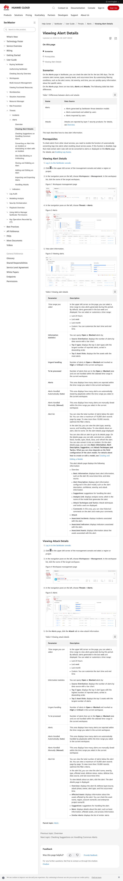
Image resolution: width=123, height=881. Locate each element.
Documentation (78, 8)
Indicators (16, 189)
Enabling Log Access (63, 152)
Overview (18, 124)
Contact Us (63, 8)
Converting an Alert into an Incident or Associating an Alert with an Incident (25, 147)
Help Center (46, 24)
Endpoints (11, 277)
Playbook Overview (17, 208)
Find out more (96, 877)
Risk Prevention (15, 106)
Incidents (15, 115)
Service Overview (14, 46)
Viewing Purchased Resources (21, 87)
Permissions (12, 281)
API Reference (13, 231)
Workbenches (15, 92)
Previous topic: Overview (51, 833)
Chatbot (46, 864)
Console (91, 8)
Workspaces (14, 78)
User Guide (12, 60)
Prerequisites (50, 57)
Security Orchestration (18, 203)
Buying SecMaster (16, 64)
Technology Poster (15, 41)
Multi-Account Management (21, 83)
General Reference (15, 253)
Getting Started (13, 55)
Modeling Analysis (17, 198)
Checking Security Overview (20, 74)
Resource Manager (17, 101)
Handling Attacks (22, 185)
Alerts (14, 120)
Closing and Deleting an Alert (24, 164)
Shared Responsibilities (17, 263)
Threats (12, 111)
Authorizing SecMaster (18, 69)
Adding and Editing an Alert (24, 171)
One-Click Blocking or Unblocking (23, 157)
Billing (9, 50)
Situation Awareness (17, 97)
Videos (10, 245)
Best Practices (13, 227)
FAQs (9, 236)
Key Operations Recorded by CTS (21, 220)
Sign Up (113, 8)
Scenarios (49, 51)
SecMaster (58, 24)
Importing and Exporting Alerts (25, 178)
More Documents (14, 240)
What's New (12, 37)
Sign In (101, 8)
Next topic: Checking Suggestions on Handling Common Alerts (68, 837)
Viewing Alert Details (24, 129)
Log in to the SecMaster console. (58, 163)
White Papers (13, 272)
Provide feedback (90, 855)
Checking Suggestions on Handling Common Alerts (25, 136)
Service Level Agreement (18, 267)
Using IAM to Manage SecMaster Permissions (18, 213)
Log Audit (13, 194)
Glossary (10, 258)
